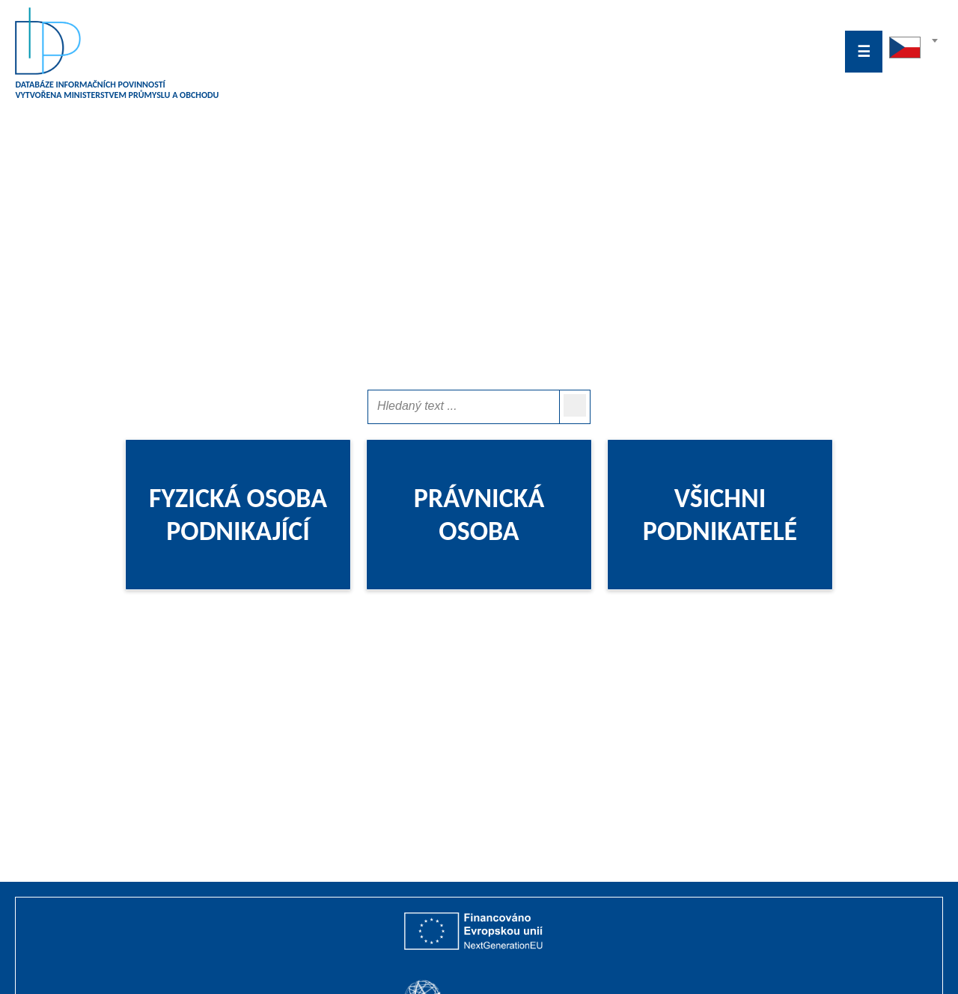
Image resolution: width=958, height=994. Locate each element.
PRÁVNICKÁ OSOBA (479, 514)
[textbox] (913, 44)
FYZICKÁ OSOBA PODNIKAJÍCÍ (238, 514)
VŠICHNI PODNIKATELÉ (720, 514)
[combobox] (913, 51)
